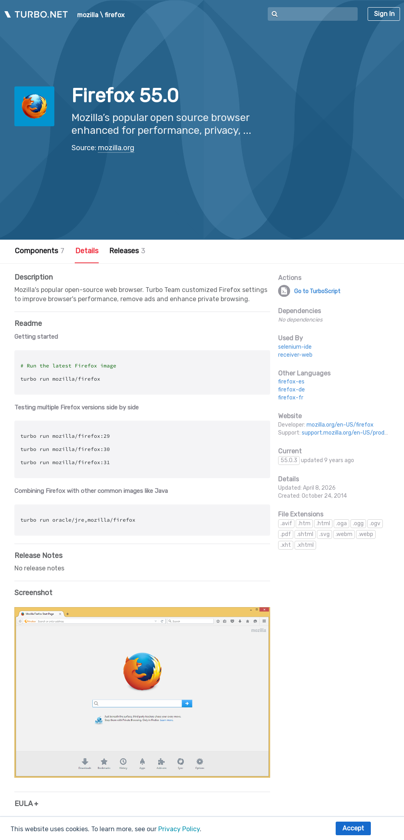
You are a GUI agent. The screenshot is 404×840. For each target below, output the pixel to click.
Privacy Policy (179, 829)
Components (39, 250)
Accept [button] (353, 828)
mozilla (87, 15)
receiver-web (295, 354)
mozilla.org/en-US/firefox (340, 424)
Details (86, 250)
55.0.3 (289, 460)
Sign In (384, 14)
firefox (115, 15)
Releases (127, 250)
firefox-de (291, 389)
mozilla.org (116, 147)
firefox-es (291, 381)
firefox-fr (290, 397)
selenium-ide (295, 347)
